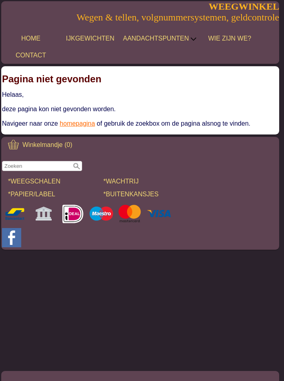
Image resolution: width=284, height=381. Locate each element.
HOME (30, 38)
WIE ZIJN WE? (230, 38)
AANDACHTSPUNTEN (160, 38)
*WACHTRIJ (121, 181)
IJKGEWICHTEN (90, 38)
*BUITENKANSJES (131, 194)
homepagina (77, 123)
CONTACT (31, 55)
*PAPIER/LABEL (31, 194)
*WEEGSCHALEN (34, 181)
